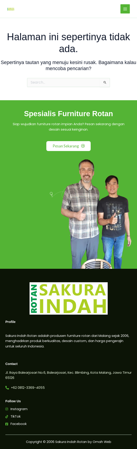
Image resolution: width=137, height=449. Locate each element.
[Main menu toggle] (125, 9)
